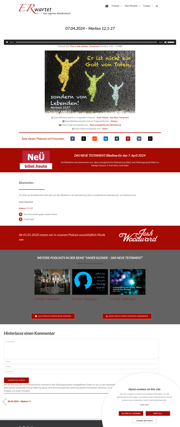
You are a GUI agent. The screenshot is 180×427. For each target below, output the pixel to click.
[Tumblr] (117, 138)
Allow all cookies (131, 413)
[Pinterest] (128, 138)
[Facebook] (72, 138)
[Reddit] (95, 138)
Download (94, 46)
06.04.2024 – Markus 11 (19, 401)
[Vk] (139, 138)
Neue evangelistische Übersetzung (105, 125)
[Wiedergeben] (7, 42)
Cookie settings (144, 421)
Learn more (144, 405)
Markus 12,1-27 (26, 208)
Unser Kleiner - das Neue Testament (112, 117)
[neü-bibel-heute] (36, 164)
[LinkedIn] (106, 138)
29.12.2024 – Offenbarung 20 (122, 299)
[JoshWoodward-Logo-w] (138, 229)
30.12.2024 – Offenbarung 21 (84, 299)
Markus (114, 121)
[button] (157, 5)
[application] (90, 42)
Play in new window (79, 46)
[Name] (81, 361)
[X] (84, 138)
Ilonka (105, 128)
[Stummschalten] (165, 42)
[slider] (86, 42)
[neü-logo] (36, 151)
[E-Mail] (150, 138)
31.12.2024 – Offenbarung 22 (47, 299)
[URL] (81, 371)
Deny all (157, 413)
